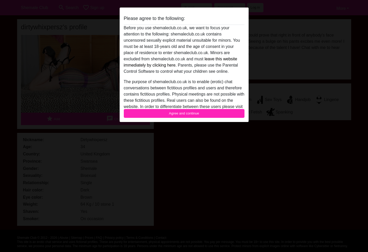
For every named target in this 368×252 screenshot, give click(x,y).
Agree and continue (184, 113)
